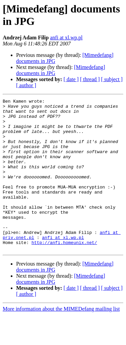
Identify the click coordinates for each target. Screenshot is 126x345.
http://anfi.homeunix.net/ (64, 272)
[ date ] (71, 79)
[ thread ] (90, 79)
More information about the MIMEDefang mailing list (61, 339)
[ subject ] (112, 79)
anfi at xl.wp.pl (66, 37)
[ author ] (26, 85)
